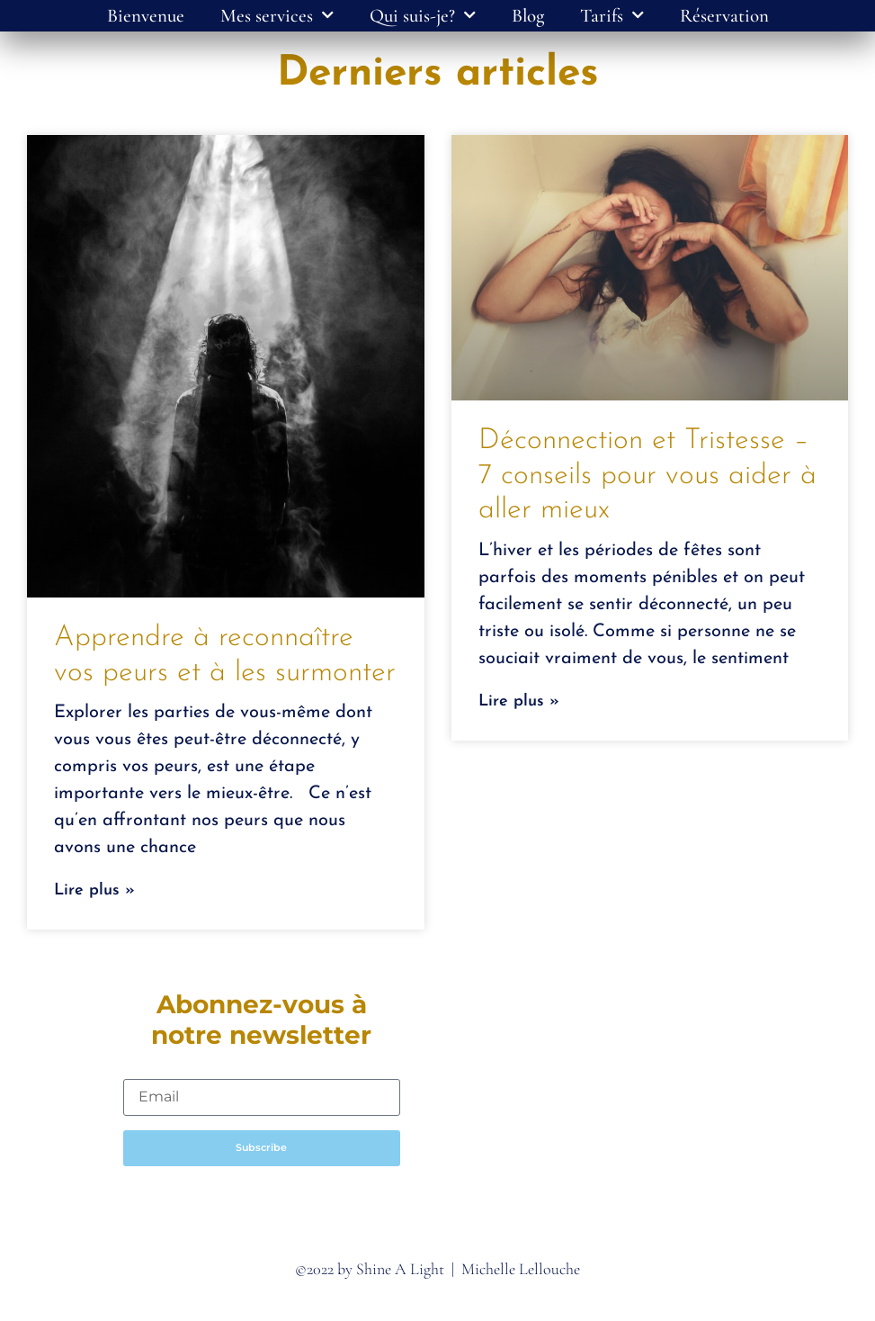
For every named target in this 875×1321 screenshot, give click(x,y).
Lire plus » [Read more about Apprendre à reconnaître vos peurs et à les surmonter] (94, 890)
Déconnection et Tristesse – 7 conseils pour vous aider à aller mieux (647, 476)
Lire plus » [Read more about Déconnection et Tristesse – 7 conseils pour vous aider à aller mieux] (518, 701)
